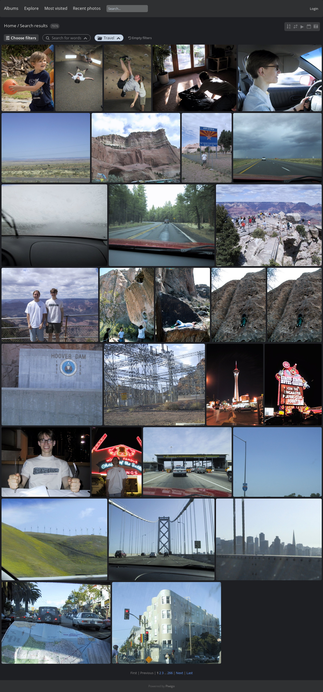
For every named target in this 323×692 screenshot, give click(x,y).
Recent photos (87, 8)
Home (10, 25)
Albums (11, 8)
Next (179, 673)
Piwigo (170, 686)
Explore (31, 8)
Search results (34, 25)
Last (189, 673)
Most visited (55, 8)
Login (314, 8)
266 (170, 673)
